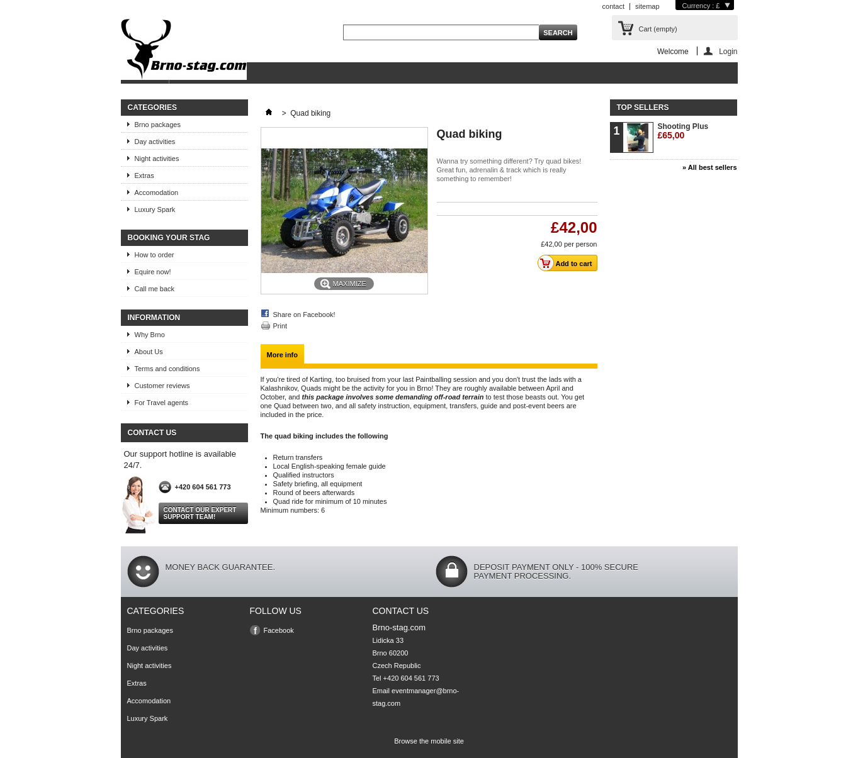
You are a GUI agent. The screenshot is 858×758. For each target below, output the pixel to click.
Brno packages (158, 124)
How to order (154, 255)
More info (282, 355)
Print (280, 326)
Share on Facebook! (304, 314)
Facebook (279, 630)
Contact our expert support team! (200, 513)
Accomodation (157, 192)
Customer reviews (162, 385)
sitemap (647, 6)
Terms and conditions (167, 368)
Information (154, 317)
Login (728, 51)
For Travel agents (162, 402)
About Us (149, 351)
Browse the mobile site (429, 741)
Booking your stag (169, 237)
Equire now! (153, 272)
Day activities (155, 141)
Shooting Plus (683, 131)
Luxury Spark (155, 209)
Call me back (155, 289)
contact (613, 6)
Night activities (157, 158)
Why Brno (150, 334)
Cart (658, 29)
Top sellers (643, 107)
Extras (144, 175)
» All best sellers (709, 167)
